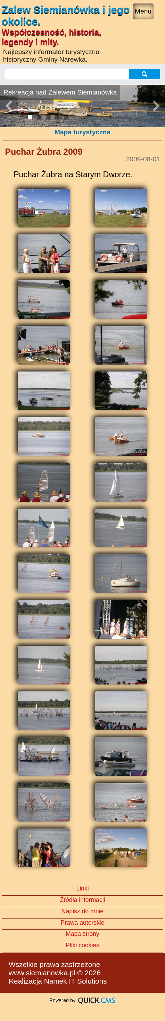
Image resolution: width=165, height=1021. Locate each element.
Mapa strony (82, 933)
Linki (82, 888)
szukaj (144, 74)
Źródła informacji (82, 899)
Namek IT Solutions (75, 981)
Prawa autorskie (82, 922)
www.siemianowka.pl (42, 973)
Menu (143, 11)
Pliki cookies (82, 945)
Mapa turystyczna (82, 132)
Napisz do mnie (82, 911)
